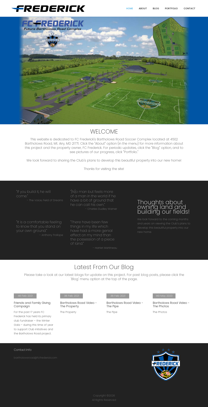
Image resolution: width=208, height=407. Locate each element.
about (143, 8)
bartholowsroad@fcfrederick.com (35, 358)
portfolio (171, 8)
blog (156, 8)
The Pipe (111, 312)
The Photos (160, 312)
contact (189, 8)
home (129, 8)
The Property (68, 312)
